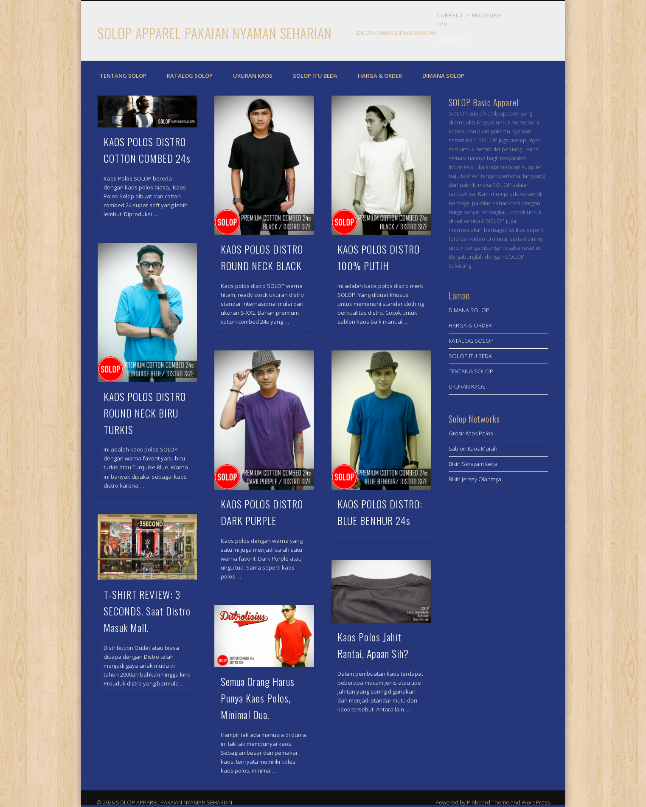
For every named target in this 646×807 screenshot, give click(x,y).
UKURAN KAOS (252, 75)
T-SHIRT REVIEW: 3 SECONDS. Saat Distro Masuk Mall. (147, 611)
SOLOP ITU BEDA (315, 75)
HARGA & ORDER (380, 75)
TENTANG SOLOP (123, 75)
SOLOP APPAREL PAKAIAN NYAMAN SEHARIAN (215, 33)
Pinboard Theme (488, 802)
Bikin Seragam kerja (473, 464)
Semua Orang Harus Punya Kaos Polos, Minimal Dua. (258, 698)
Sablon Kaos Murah (473, 448)
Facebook (520, 33)
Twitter (538, 33)
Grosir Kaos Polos (471, 433)
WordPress (536, 802)
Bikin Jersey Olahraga (475, 479)
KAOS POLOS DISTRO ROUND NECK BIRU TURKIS (145, 413)
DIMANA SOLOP (443, 75)
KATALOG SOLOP (190, 75)
